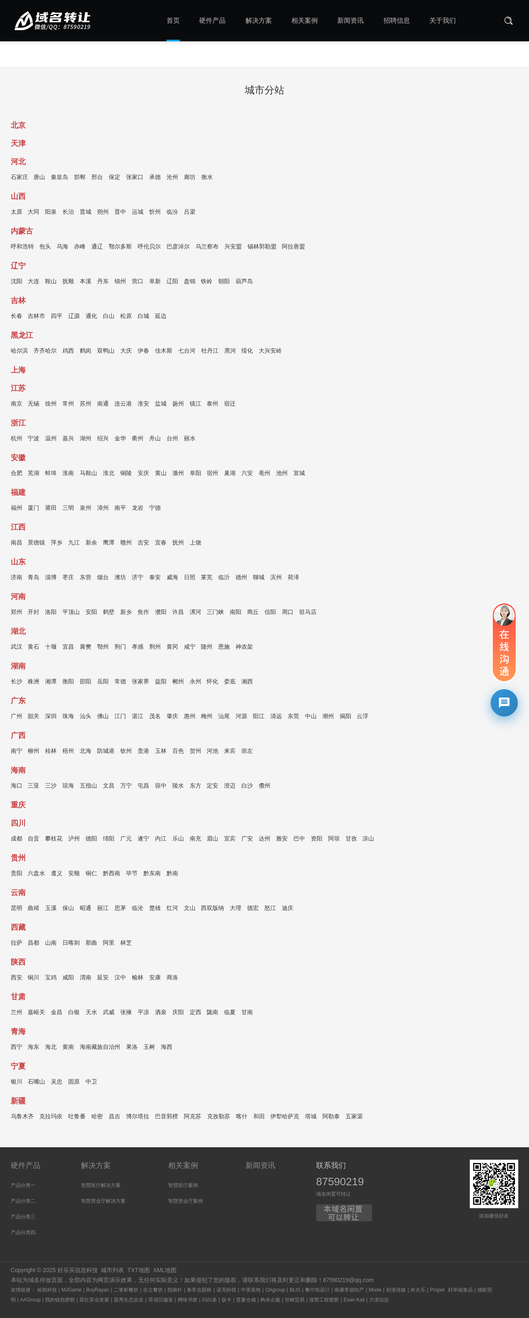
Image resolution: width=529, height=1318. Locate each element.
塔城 (311, 1117)
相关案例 (183, 1165)
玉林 (161, 752)
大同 (33, 213)
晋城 (85, 213)
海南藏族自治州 (100, 1048)
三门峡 (215, 613)
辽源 (74, 317)
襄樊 (85, 648)
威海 (172, 578)
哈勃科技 (47, 1290)
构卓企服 (270, 1300)
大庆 (126, 352)
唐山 (39, 178)
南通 (103, 404)
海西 (166, 1048)
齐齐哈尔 (45, 352)
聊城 (258, 578)
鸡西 (68, 352)
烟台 (103, 578)
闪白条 (209, 1300)
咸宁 (189, 648)
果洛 (132, 1048)
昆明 (16, 909)
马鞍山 (88, 474)
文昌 (108, 786)
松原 (126, 317)
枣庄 (68, 578)
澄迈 (230, 786)
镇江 (195, 404)
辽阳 (172, 282)
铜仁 (91, 874)
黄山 (161, 474)
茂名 (155, 717)
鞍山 (51, 282)
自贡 (33, 839)
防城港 (105, 752)
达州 (264, 839)
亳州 (264, 474)
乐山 (178, 839)
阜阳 (195, 474)
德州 (241, 578)
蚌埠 (51, 474)
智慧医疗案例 (183, 1185)
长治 (68, 213)
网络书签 (188, 1300)
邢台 (97, 178)
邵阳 (85, 682)
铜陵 (126, 474)
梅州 (206, 717)
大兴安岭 (270, 352)
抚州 (178, 543)
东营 (85, 578)
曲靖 (33, 909)
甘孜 (351, 839)
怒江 (270, 909)
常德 (120, 682)
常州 (68, 404)
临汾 (172, 213)
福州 (16, 509)
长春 (16, 317)
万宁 (126, 786)
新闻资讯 (260, 1165)
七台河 (186, 352)
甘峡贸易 (295, 1300)
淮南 (68, 474)
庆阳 (178, 1013)
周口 (287, 613)
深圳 (51, 717)
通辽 (97, 247)
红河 (172, 909)
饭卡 (226, 1300)
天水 (91, 1013)
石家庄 (19, 178)
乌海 (62, 247)
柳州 (33, 752)
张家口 (134, 178)
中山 (311, 717)
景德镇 (36, 543)
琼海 (68, 786)
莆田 (51, 509)
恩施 (224, 648)
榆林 (137, 978)
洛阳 (51, 613)
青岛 (33, 578)
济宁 (137, 578)
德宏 (253, 909)
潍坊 (120, 578)
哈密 (97, 1117)
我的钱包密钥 (60, 1300)
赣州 (126, 543)
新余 (91, 543)
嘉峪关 (36, 1013)
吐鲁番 (77, 1117)
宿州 (212, 474)
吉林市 (36, 317)
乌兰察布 (207, 247)
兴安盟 (233, 247)
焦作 (143, 613)
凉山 (368, 839)
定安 (212, 786)
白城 (143, 317)
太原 (16, 213)
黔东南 (152, 874)
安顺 (74, 874)
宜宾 (230, 839)
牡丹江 (210, 352)
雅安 (282, 839)
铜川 (33, 978)
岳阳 (103, 682)
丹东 (103, 282)
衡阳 (68, 682)
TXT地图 (138, 1270)
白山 (108, 317)
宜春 (161, 543)
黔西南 (111, 874)
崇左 (247, 752)
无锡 (33, 404)
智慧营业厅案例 (185, 1201)
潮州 (328, 717)
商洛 (172, 978)
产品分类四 (23, 1232)
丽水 (189, 439)
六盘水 (36, 874)
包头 (45, 247)
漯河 (195, 613)
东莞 (293, 717)
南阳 (235, 613)
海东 (33, 1048)
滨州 (276, 578)
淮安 (143, 404)
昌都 (33, 944)
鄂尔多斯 (120, 247)
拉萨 (16, 944)
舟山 (155, 439)
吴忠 (56, 1082)
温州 (51, 439)
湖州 (85, 439)
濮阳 (161, 613)
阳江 (258, 717)
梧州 (68, 752)
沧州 (172, 178)
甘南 (247, 1013)
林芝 (126, 944)
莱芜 (206, 578)
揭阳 (345, 717)
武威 (108, 1013)
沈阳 (16, 282)
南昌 (16, 543)
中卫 (91, 1082)
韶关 (33, 717)
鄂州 (103, 648)
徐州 (51, 404)
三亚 (33, 786)
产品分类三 (23, 1217)
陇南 (212, 1013)
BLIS (295, 1290)
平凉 (143, 1013)
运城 (137, 213)
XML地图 (164, 1270)
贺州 (195, 752)
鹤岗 (85, 352)
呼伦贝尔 (149, 247)
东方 (195, 786)
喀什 (242, 1117)
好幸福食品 (460, 1290)
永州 (195, 682)
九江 (74, 543)
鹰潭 (108, 543)
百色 (178, 752)
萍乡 (56, 543)
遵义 (56, 874)
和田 (259, 1117)
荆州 (155, 648)
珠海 (68, 717)
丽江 (103, 909)
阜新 (155, 282)
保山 (68, 909)
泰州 (212, 404)
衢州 (137, 439)
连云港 (123, 404)
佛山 (103, 717)
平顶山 (71, 613)
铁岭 (206, 282)
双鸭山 (105, 352)
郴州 (178, 682)
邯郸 (80, 178)
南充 (195, 839)
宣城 (299, 474)
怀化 (212, 682)
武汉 (16, 648)
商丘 (253, 613)
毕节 (132, 874)
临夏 (230, 1013)
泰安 (155, 578)
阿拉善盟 (293, 247)
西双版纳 (212, 909)
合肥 (16, 474)
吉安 (143, 543)
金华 (120, 439)
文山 (189, 909)
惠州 (189, 717)
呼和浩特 (22, 247)
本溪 (85, 282)
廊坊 (189, 178)
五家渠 (354, 1117)
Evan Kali (354, 1300)
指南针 (174, 1290)
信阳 (270, 613)
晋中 (120, 213)
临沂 (224, 578)
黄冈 (172, 648)
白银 (74, 1013)
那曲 (91, 944)
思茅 (120, 909)
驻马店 (308, 613)
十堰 (51, 648)
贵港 (143, 752)
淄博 (51, 578)
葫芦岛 (244, 282)
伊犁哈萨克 (284, 1117)
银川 (16, 1082)
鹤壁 (108, 613)
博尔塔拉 (137, 1117)
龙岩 (137, 509)
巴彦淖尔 (178, 247)
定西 (195, 1013)
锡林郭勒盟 (262, 247)
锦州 (120, 282)
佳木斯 (163, 352)
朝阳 (224, 282)
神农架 (244, 648)
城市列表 (112, 1270)
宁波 (33, 439)
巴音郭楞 (166, 1117)
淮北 (108, 474)
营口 (137, 282)
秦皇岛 (59, 178)
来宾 (230, 752)
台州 (172, 439)
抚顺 (68, 282)
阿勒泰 (331, 1117)
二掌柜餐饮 (126, 1290)
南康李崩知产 (349, 1290)
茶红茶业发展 (94, 1300)
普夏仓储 (246, 1300)
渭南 (85, 978)
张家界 (140, 682)
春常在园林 (199, 1290)
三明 (68, 509)
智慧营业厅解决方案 (103, 1201)
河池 (212, 752)
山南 (51, 944)
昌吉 (114, 1117)
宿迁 (230, 404)
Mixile (375, 1290)
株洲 (33, 682)
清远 (276, 717)
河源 (241, 717)
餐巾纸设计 (317, 1290)
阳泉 (51, 213)
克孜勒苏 (218, 1117)
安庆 (143, 474)
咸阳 (68, 978)
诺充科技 (226, 1290)
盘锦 (189, 282)
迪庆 (287, 909)
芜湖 (33, 474)
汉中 (120, 978)
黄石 (33, 648)
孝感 (137, 648)
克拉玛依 (50, 1117)
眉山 (212, 839)
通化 (91, 317)
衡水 (207, 178)
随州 (206, 648)
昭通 (85, 909)
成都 (16, 839)
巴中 (299, 839)
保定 (114, 178)
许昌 (178, 613)
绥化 (247, 352)
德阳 (91, 839)
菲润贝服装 (160, 1300)
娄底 (230, 682)
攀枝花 (53, 839)
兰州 (16, 1013)
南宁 (16, 752)
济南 (16, 578)
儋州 (264, 786)
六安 (247, 474)
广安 (247, 839)
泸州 (74, 839)
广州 (16, 717)
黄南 (68, 1048)
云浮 (362, 717)
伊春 (143, 352)
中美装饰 (251, 1290)
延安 (103, 978)
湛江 (137, 717)
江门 (120, 717)
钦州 (126, 752)
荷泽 (293, 578)
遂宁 (143, 839)
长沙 (16, 682)
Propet (437, 1290)
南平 (120, 509)
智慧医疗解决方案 (101, 1185)
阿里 (108, 944)
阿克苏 (192, 1117)
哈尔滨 (19, 352)
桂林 (51, 752)
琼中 (161, 786)
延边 (161, 317)
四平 (56, 317)
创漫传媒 (396, 1290)
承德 (155, 178)
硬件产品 (26, 1165)
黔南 (172, 874)
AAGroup (30, 1300)
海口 (16, 786)
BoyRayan (97, 1290)
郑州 (16, 613)
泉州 (85, 509)
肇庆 (172, 717)
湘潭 (51, 682)
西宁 (16, 1048)
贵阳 (16, 874)
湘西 (247, 682)
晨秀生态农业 (128, 1300)
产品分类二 (23, 1201)
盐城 (161, 404)
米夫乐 (417, 1290)
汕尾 (224, 717)
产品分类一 (23, 1185)
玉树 (149, 1048)
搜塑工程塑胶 (324, 1300)
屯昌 (143, 786)
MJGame (72, 1290)
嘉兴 (68, 439)
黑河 (230, 352)
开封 (33, 613)
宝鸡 (51, 978)
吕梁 (189, 213)
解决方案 (96, 1165)
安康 (155, 978)
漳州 (103, 509)
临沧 (137, 909)
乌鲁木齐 (22, 1117)
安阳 (91, 613)
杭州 (16, 439)
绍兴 (103, 439)
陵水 (178, 786)
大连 (33, 282)
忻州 (155, 213)
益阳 (161, 682)
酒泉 (161, 1013)
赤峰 (80, 247)
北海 (85, 752)
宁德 (155, 509)
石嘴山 (36, 1082)
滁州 (178, 474)
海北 (51, 1048)
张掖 (126, 1013)
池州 (282, 474)
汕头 (85, 717)
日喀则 (71, 944)
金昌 (56, 1013)
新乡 (126, 613)
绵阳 (108, 839)
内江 (161, 839)
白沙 (247, 786)
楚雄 (155, 909)
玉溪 (51, 909)
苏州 (85, 404)
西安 (16, 978)
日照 (189, 578)
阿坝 (334, 839)
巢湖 (230, 474)
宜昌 (68, 648)
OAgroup (275, 1290)
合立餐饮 (153, 1290)
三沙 (51, 786)
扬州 (178, 404)
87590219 (340, 1181)
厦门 (33, 509)
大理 (235, 909)
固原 (74, 1082)
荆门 (120, 648)
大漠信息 (379, 1300)
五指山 (88, 786)
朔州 (103, 213)
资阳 (316, 839)
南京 (16, 404)
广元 (126, 839)
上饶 (195, 543)
